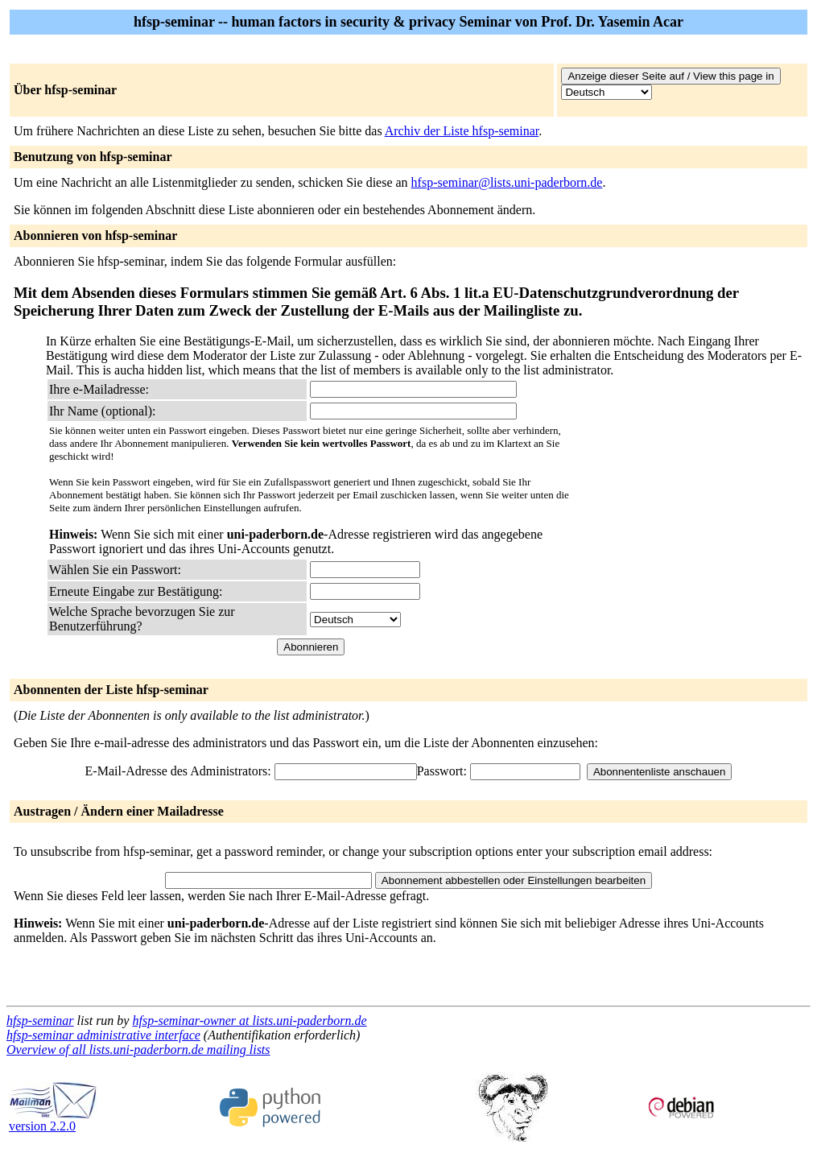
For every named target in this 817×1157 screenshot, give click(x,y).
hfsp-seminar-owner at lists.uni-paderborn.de (249, 1020)
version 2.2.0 (53, 1120)
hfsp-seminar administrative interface (103, 1035)
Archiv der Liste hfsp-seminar (462, 131)
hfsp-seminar (40, 1020)
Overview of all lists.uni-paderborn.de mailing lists (138, 1049)
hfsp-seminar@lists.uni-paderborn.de (507, 182)
